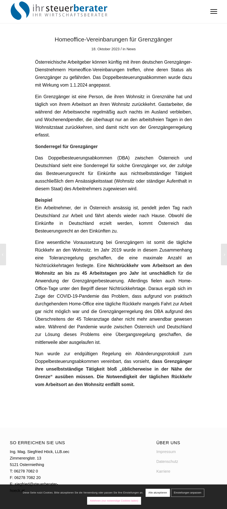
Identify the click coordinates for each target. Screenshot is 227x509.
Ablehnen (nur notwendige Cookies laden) (114, 500)
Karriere (163, 471)
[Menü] (212, 11)
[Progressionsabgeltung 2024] (224, 254)
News (131, 49)
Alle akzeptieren (158, 492)
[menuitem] (212, 11)
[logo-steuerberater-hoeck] (60, 11)
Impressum (166, 451)
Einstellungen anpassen (187, 492)
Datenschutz (167, 461)
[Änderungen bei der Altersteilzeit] (3, 254)
